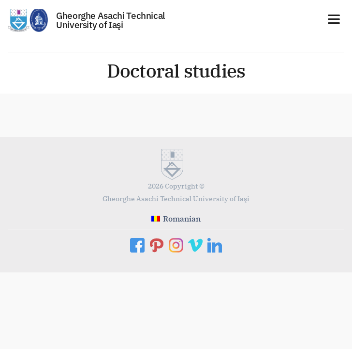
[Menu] (333, 18)
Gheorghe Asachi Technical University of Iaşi (110, 20)
